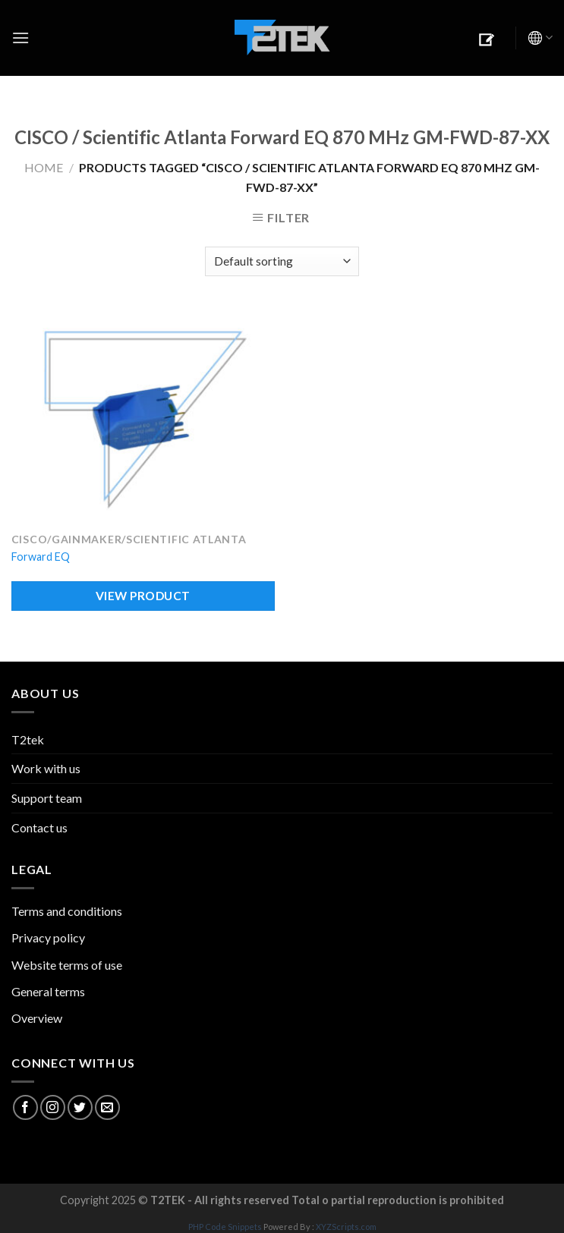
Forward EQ (40, 556)
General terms (48, 991)
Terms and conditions (66, 911)
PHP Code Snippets (225, 1226)
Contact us (39, 827)
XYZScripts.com (346, 1226)
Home (43, 167)
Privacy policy (48, 937)
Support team (46, 798)
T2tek (27, 739)
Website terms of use (66, 965)
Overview (36, 1018)
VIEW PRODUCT (143, 595)
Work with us (45, 768)
